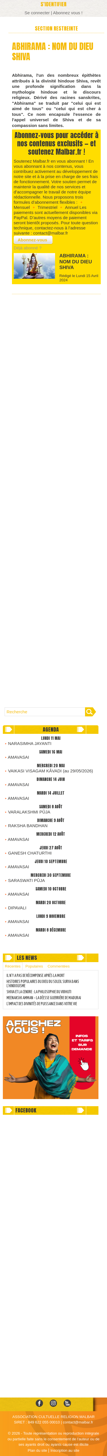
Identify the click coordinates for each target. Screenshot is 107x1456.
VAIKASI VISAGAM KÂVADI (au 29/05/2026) (50, 770)
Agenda (51, 729)
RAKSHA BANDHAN (27, 825)
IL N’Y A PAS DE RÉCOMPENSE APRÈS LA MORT (35, 976)
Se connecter (37, 12)
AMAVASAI (18, 757)
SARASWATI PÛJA (26, 880)
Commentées (59, 966)
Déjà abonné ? (28, 247)
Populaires (34, 966)
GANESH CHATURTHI (30, 853)
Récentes (13, 966)
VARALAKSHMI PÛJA (29, 811)
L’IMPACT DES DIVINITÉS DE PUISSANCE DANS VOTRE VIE (42, 1004)
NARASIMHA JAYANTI (29, 743)
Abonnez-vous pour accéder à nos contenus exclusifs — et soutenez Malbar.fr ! (56, 143)
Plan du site (37, 1450)
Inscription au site (65, 1450)
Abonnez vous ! (67, 12)
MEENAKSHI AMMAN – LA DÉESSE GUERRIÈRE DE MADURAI (44, 998)
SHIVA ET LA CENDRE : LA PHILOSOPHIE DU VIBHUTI (39, 992)
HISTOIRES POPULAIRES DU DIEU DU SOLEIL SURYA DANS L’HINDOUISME (43, 984)
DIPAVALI (17, 907)
